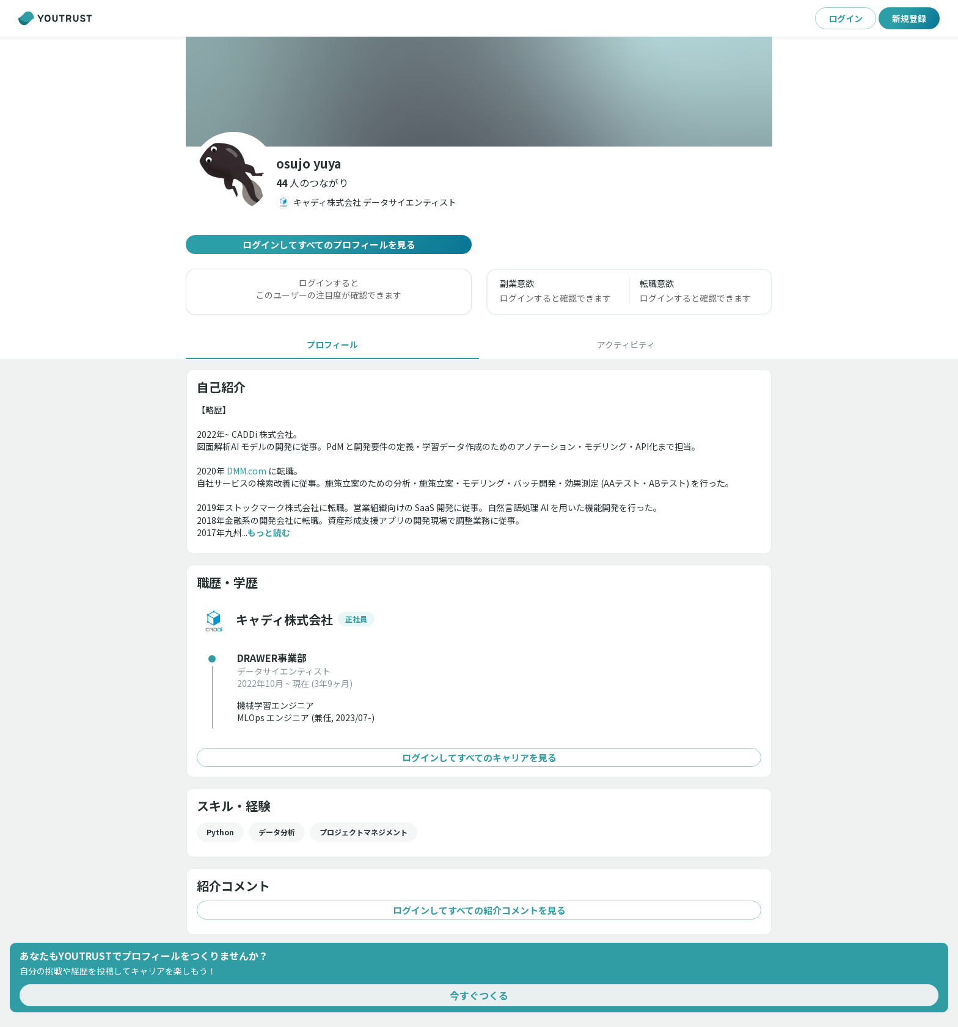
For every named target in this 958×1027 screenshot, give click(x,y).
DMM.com (246, 471)
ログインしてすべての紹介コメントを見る (479, 910)
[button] (312, 182)
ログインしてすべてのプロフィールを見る (329, 244)
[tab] (332, 344)
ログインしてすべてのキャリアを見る (479, 757)
